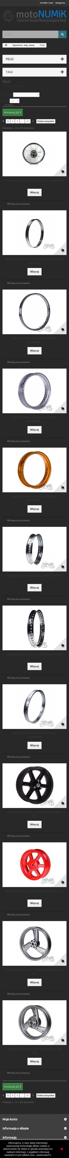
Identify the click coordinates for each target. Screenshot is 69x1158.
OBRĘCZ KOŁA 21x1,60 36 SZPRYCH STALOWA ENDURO (34, 261)
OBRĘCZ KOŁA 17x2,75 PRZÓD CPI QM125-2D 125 (34, 971)
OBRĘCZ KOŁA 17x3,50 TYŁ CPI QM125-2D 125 (34, 1050)
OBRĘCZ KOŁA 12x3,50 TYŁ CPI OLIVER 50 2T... (34, 891)
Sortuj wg (7, 94)
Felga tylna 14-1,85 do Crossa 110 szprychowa (34, 180)
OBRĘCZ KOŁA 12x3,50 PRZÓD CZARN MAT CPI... (34, 814)
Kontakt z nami (46, 3)
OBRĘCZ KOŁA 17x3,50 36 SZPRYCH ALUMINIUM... (34, 419)
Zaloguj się (60, 3)
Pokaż (5, 100)
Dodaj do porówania (19, 204)
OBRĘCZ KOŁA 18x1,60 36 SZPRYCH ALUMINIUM (34, 734)
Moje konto (9, 1119)
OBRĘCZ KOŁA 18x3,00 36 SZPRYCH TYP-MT (34, 575)
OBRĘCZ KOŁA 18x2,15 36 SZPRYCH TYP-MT (34, 654)
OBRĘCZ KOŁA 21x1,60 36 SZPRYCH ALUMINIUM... (34, 340)
